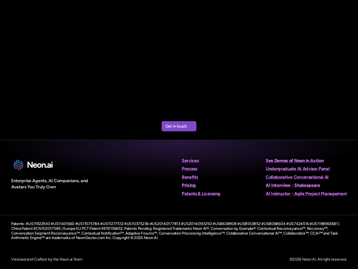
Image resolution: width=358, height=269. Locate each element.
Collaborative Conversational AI (297, 177)
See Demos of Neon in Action (295, 160)
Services (190, 160)
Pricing (189, 185)
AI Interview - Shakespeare (293, 185)
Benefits (190, 177)
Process (189, 168)
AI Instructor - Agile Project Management (306, 193)
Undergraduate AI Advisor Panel (297, 168)
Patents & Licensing (201, 193)
